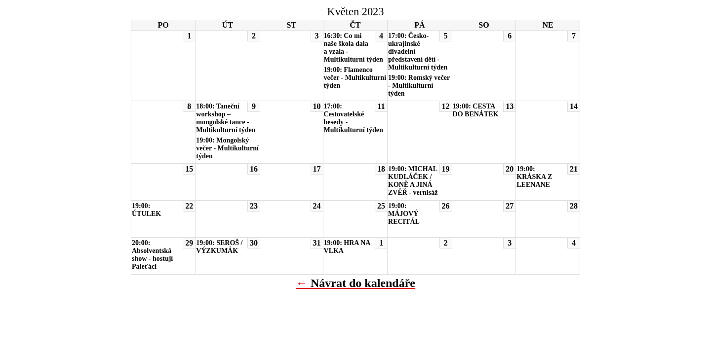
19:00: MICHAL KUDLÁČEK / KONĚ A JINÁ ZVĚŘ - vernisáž (412, 180)
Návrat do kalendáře (363, 283)
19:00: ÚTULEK (146, 209)
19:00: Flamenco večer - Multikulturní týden (355, 77)
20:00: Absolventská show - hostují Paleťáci (152, 254)
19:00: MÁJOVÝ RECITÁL (404, 213)
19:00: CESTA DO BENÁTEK (476, 110)
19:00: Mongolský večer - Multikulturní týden (227, 148)
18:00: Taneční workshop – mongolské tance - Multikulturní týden (225, 118)
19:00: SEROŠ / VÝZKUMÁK (219, 246)
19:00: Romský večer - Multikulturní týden (419, 85)
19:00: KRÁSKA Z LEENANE (534, 176)
